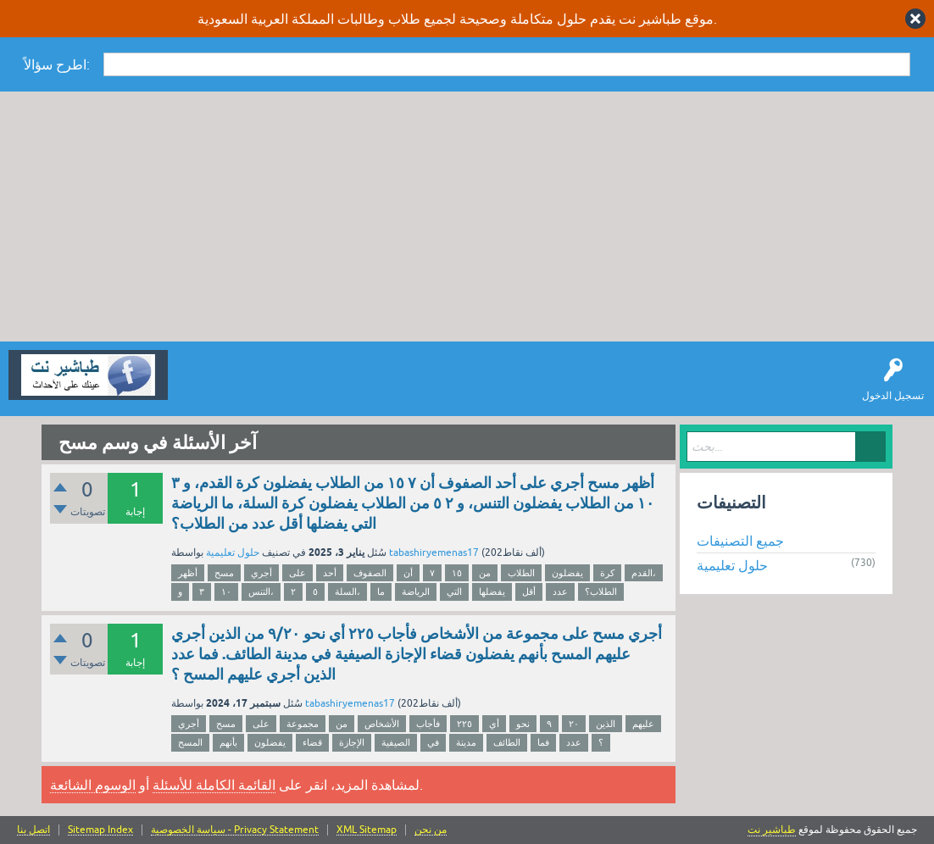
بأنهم (228, 742)
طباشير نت (772, 830)
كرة (607, 573)
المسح (190, 742)
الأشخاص (381, 724)
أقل (529, 591)
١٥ (457, 573)
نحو (523, 724)
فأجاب (428, 724)
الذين (605, 724)
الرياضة (416, 591)
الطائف (506, 742)
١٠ (226, 591)
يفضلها (492, 591)
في (433, 742)
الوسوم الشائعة (93, 784)
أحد (329, 573)
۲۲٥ (464, 724)
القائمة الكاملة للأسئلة (214, 784)
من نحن (430, 830)
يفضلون (567, 573)
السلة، (347, 591)
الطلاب (521, 573)
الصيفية (395, 742)
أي (494, 724)
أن (408, 573)
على (297, 573)
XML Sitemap (366, 830)
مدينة (466, 742)
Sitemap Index (100, 830)
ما (381, 591)
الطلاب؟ (601, 591)
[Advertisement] (467, 218)
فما (543, 742)
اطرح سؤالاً (275, 387)
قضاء (312, 742)
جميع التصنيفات (740, 540)
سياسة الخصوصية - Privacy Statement (235, 830)
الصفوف (369, 573)
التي (454, 591)
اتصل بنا (33, 830)
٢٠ (574, 724)
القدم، (643, 573)
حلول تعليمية (232, 552)
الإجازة (351, 742)
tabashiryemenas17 (434, 552)
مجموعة (302, 724)
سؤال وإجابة (206, 387)
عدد (560, 591)
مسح (224, 573)
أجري (261, 573)
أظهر (187, 573)
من (485, 573)
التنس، (261, 591)
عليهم (643, 724)
